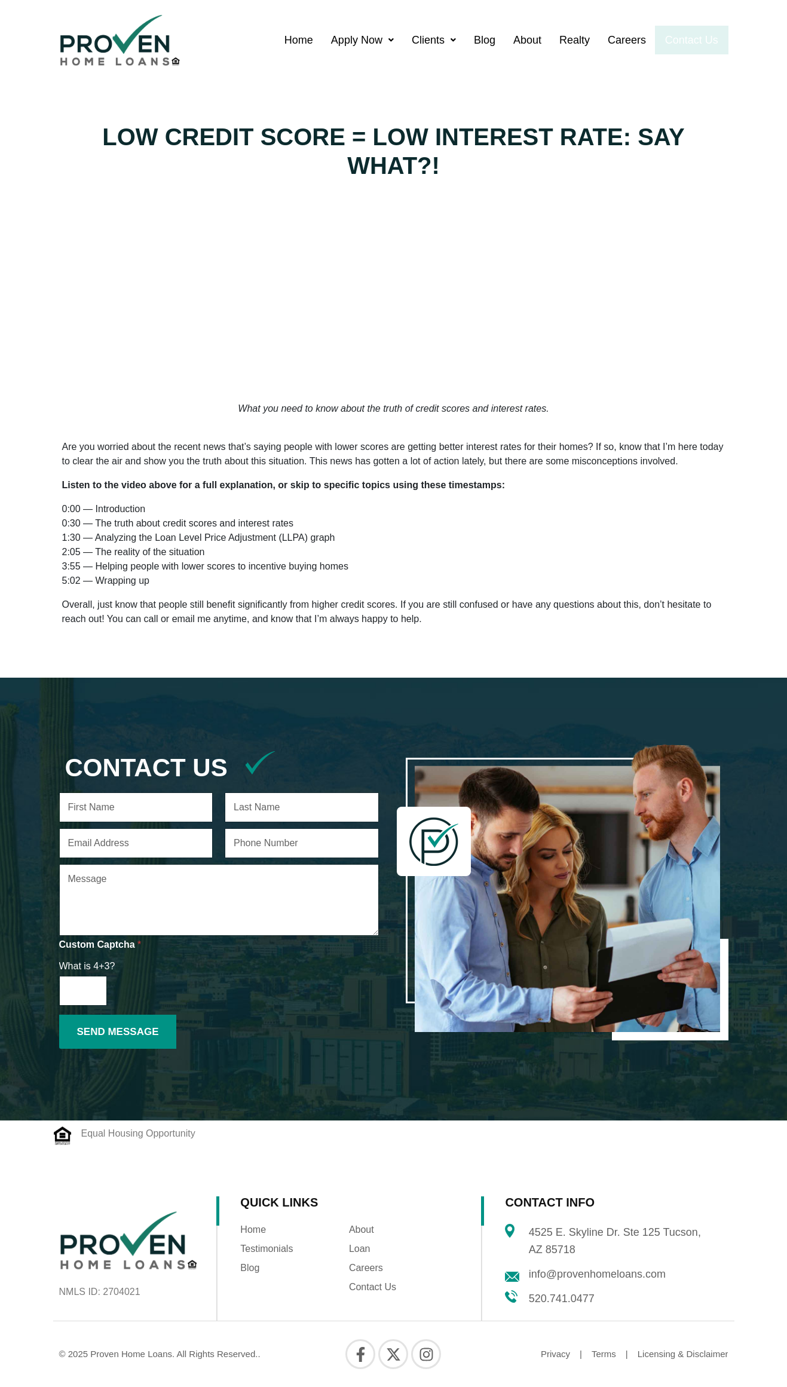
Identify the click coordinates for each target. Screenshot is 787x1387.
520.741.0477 (562, 1299)
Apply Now (346, 40)
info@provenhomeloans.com (597, 1274)
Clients (418, 40)
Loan (359, 1249)
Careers (611, 40)
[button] (346, 40)
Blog (468, 40)
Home (282, 40)
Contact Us (683, 40)
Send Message (118, 1031)
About (511, 40)
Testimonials (266, 1249)
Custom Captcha (100, 944)
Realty (558, 40)
